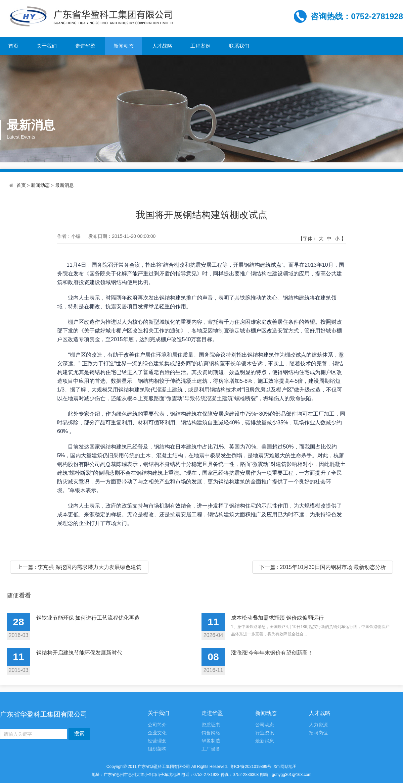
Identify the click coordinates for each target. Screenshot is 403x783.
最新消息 (64, 185)
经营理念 (157, 740)
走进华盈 (85, 46)
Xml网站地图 (285, 766)
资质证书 (211, 724)
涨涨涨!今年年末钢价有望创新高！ (272, 653)
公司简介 (157, 724)
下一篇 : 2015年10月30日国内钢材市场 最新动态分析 (322, 567)
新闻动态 (124, 46)
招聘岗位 (318, 732)
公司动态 (264, 724)
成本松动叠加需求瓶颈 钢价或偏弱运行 (277, 618)
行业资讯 (264, 732)
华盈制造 (211, 740)
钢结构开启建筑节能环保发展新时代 (79, 653)
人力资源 (318, 724)
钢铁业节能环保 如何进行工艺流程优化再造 (88, 618)
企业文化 (157, 732)
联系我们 (239, 46)
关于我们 (47, 46)
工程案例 (200, 46)
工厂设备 (211, 748)
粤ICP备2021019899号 (250, 766)
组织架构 (157, 748)
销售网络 (211, 732)
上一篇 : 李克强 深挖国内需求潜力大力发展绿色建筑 (79, 567)
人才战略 (162, 46)
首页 (13, 46)
